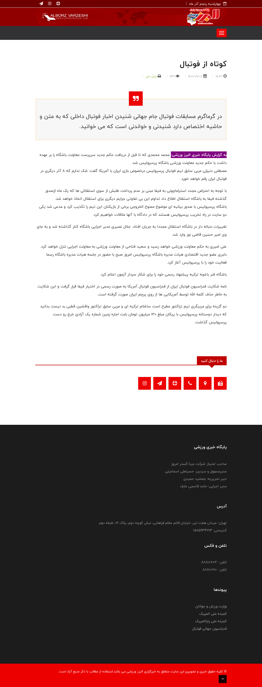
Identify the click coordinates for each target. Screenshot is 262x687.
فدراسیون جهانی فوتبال (209, 628)
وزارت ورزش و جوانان (211, 606)
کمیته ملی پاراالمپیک (211, 621)
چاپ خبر (151, 76)
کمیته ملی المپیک (213, 613)
